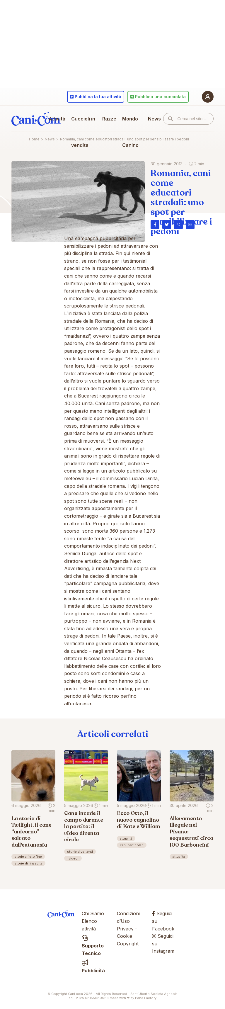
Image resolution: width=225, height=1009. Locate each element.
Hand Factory (145, 998)
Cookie (124, 936)
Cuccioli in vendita (83, 132)
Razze (109, 119)
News (154, 119)
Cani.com (36, 118)
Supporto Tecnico (93, 945)
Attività (57, 119)
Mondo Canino (130, 132)
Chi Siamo (93, 913)
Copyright (128, 944)
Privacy (125, 929)
